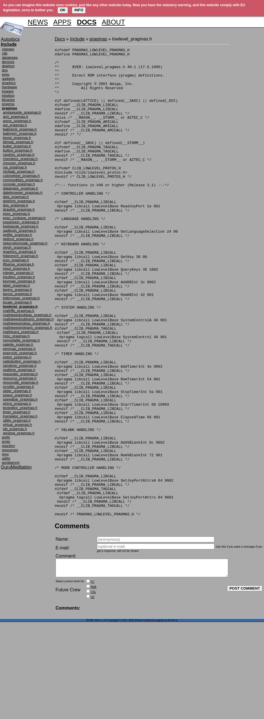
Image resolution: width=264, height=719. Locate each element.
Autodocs (10, 39)
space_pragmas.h (17, 395)
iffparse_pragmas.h (18, 264)
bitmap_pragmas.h (18, 142)
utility (6, 458)
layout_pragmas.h (17, 294)
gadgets (8, 79)
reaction (8, 446)
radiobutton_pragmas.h (22, 361)
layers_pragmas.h (17, 289)
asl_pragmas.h (15, 125)
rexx (5, 454)
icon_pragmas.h (16, 260)
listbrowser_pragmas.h (21, 298)
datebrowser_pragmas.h (22, 192)
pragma (8, 104)
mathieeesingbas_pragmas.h (26, 323)
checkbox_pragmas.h (20, 159)
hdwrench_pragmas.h (20, 256)
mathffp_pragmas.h (18, 311)
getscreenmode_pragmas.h (25, 243)
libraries (8, 100)
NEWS (38, 22)
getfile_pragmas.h (17, 235)
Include (77, 39)
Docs (60, 39)
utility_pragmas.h (16, 420)
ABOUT (113, 22)
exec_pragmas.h (16, 214)
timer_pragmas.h (16, 412)
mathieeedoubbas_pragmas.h (27, 315)
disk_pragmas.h (16, 197)
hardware (9, 87)
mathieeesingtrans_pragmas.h (27, 327)
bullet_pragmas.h (17, 146)
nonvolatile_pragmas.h (21, 340)
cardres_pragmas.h (18, 154)
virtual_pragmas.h (17, 425)
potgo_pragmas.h (17, 357)
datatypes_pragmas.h (20, 188)
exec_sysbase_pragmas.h (24, 218)
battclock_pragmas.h (20, 129)
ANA (94, 684)
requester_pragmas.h (20, 374)
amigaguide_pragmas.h (22, 112)
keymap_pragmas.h (19, 281)
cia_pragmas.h (15, 167)
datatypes (10, 57)
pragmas (98, 39)
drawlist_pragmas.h (19, 209)
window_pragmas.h (18, 433)
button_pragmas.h (17, 150)
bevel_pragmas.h (17, 138)
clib (5, 53)
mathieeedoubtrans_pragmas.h (28, 319)
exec (6, 74)
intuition (8, 95)
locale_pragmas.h (17, 302)
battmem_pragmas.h (19, 133)
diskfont (8, 66)
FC (92, 678)
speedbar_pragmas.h (20, 399)
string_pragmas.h (17, 403)
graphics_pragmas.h (19, 252)
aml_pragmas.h (15, 116)
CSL (93, 689)
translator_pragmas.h (20, 416)
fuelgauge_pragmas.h (20, 226)
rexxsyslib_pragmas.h (20, 382)
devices (8, 62)
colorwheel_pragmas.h (21, 176)
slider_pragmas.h (17, 391)
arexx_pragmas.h (17, 121)
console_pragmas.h (19, 184)
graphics (9, 83)
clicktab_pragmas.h (18, 171)
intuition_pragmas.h (19, 277)
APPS (62, 22)
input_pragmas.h (16, 268)
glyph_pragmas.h (17, 247)
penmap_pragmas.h (19, 349)
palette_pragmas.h (18, 344)
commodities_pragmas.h (23, 180)
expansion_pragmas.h (21, 222)
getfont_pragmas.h (18, 239)
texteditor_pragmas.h (20, 408)
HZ (92, 694)
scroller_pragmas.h (18, 387)
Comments (72, 619)
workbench (11, 462)
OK (63, 10)
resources (10, 450)
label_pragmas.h (16, 285)
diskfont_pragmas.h (19, 201)
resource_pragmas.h (19, 378)
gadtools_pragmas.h (19, 230)
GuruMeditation (16, 467)
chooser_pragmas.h (19, 163)
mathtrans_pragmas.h (20, 332)
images (8, 91)
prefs (6, 437)
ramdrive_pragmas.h (19, 365)
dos (5, 70)
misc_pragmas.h (16, 336)
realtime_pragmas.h (19, 370)
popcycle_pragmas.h (20, 353)
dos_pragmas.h (15, 205)
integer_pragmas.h (18, 273)
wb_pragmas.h (15, 429)
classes (8, 49)
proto (6, 441)
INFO (78, 10)
